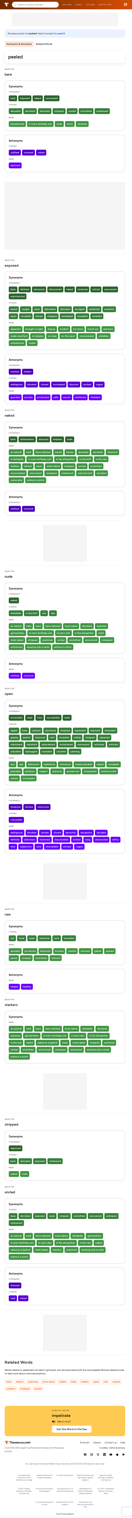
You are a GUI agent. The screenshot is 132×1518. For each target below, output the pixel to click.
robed (41, 152)
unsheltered (17, 343)
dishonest (29, 839)
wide (67, 717)
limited (29, 807)
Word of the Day (60, 1410)
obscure (73, 384)
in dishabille (17, 459)
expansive (49, 764)
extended (110, 730)
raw (44, 613)
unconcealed (87, 336)
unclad (72, 111)
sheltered (80, 397)
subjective (26, 846)
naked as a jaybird (47, 1042)
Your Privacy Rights (65, 1514)
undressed (102, 111)
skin (53, 613)
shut (13, 846)
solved (96, 289)
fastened (45, 839)
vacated (61, 751)
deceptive (86, 832)
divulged (79, 309)
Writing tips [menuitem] (105, 5)
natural (28, 466)
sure (38, 846)
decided (101, 832)
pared (14, 958)
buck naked (71, 626)
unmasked (67, 316)
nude (59, 124)
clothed (15, 152)
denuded (15, 111)
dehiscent (33, 764)
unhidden (104, 336)
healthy (27, 986)
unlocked (16, 751)
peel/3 (61, 33)
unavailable (52, 846)
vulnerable (16, 480)
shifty (115, 839)
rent (52, 737)
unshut (14, 778)
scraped (26, 958)
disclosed (39, 289)
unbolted (32, 744)
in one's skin (63, 633)
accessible (16, 717)
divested (45, 111)
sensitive (44, 938)
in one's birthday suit (40, 124)
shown (39, 316)
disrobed (30, 111)
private (29, 397)
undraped (51, 473)
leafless (15, 466)
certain (45, 832)
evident (64, 329)
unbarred (104, 737)
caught (25, 309)
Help (122, 1442)
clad (13, 1298)
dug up (51, 329)
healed (14, 986)
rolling (77, 737)
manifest (109, 309)
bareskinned (17, 124)
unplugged (31, 751)
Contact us (111, 1442)
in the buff (85, 459)
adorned (15, 165)
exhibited (94, 309)
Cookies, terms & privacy (112, 1447)
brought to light (34, 329)
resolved (82, 289)
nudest (85, 1381)
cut (12, 938)
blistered (45, 951)
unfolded (99, 744)
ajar (21, 764)
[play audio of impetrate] (53, 1421)
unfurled (113, 744)
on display (37, 336)
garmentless (17, 633)
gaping (14, 737)
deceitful (71, 832)
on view (52, 336)
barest (20, 1381)
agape (14, 730)
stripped (59, 111)
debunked (49, 309)
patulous (30, 771)
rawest (116, 1381)
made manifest (19, 336)
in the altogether (65, 459)
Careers (97, 1442)
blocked (31, 384)
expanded (80, 730)
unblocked (16, 744)
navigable (113, 764)
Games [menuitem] (78, 5)
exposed (25, 98)
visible (32, 343)
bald (13, 98)
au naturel (16, 452)
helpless (57, 439)
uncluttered (66, 744)
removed (40, 737)
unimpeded (90, 771)
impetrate (61, 1415)
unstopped (29, 778)
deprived (16, 1148)
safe (55, 397)
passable (15, 771)
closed (44, 384)
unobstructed (108, 771)
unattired (47, 640)
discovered (55, 289)
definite (15, 839)
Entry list (84, 1442)
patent (26, 737)
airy (13, 764)
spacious (57, 771)
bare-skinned (43, 452)
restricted (43, 807)
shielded (95, 397)
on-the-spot (68, 336)
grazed (110, 951)
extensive (65, 764)
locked (76, 839)
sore (56, 938)
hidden (27, 371)
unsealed (82, 316)
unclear (87, 384)
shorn (70, 124)
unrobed (82, 124)
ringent (43, 771)
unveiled (97, 316)
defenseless (27, 439)
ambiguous (17, 384)
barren (70, 452)
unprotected (18, 296)
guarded (15, 397)
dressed (85, 951)
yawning (75, 751)
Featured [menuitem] (67, 5)
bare (13, 289)
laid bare (108, 329)
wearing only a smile (38, 647)
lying (87, 839)
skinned (55, 958)
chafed (72, 951)
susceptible (53, 717)
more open (48, 1381)
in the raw (101, 459)
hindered (15, 807)
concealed (59, 384)
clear (37, 309)
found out (93, 329)
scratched (41, 958)
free (39, 717)
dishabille (16, 613)
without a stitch (35, 480)
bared (14, 309)
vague (99, 384)
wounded (69, 938)
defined (24, 289)
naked (37, 98)
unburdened (48, 744)
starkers (57, 1249)
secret (66, 397)
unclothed (86, 111)
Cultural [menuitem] (90, 5)
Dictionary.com (125, 4)
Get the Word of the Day (72, 1429)
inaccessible (61, 839)
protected (43, 397)
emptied (65, 730)
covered (28, 152)
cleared (36, 730)
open (13, 316)
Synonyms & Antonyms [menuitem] (19, 44)
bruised (59, 951)
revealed (26, 316)
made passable (83, 764)
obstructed (101, 839)
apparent (16, 329)
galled (97, 951)
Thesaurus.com (6, 5)
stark (101, 633)
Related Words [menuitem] (44, 44)
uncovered (52, 98)
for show (78, 329)
